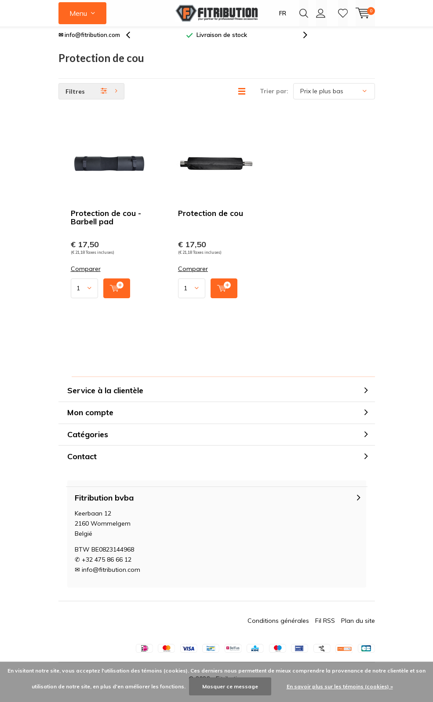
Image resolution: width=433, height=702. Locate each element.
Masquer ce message (230, 686)
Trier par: (274, 98)
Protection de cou (210, 219)
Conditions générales (278, 627)
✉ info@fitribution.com (89, 41)
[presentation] (132, 42)
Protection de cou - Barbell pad (106, 224)
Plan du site (358, 627)
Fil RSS (325, 627)
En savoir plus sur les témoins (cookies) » (340, 686)
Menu (78, 13)
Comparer (86, 275)
